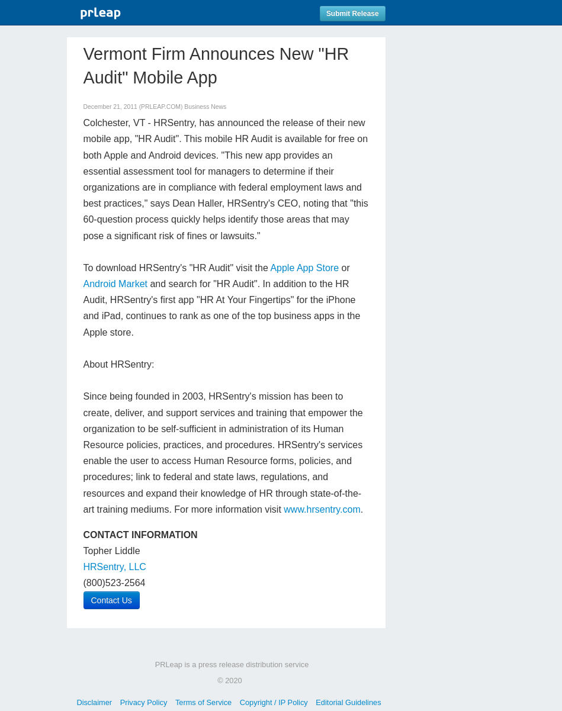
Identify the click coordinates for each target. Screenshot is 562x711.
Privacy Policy (144, 702)
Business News (205, 107)
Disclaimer (94, 702)
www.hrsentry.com (322, 509)
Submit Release (352, 13)
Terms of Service (203, 702)
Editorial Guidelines (348, 702)
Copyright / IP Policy (274, 702)
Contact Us (111, 600)
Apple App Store (304, 268)
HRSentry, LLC (115, 567)
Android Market (116, 284)
